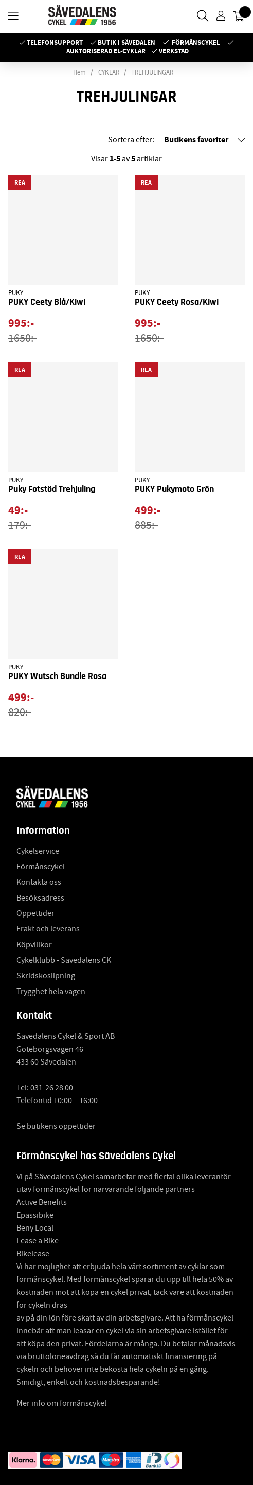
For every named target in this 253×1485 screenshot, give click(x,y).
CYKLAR (108, 72)
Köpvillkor (34, 945)
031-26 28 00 (51, 1088)
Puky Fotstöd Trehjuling (51, 489)
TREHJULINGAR (152, 72)
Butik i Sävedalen (126, 42)
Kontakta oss (38, 882)
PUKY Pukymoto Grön (174, 489)
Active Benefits (41, 1202)
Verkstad (174, 51)
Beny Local (34, 1228)
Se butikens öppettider (56, 1126)
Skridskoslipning (45, 975)
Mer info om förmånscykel (61, 1403)
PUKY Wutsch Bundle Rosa (57, 676)
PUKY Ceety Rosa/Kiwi (177, 302)
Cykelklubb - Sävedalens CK (63, 960)
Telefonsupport (55, 42)
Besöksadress (40, 898)
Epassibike (34, 1215)
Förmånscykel (196, 42)
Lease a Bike (37, 1241)
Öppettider (35, 913)
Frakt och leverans (48, 929)
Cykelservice (37, 851)
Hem (79, 72)
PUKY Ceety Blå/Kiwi (46, 302)
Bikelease (32, 1254)
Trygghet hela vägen (50, 991)
